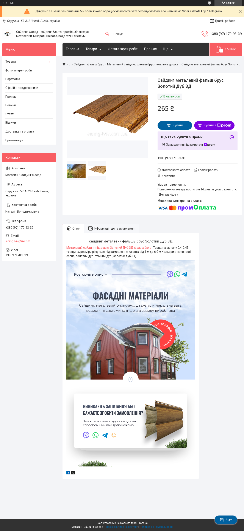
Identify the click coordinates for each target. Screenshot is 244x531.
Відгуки (10, 122)
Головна (72, 49)
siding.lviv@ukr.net (17, 241)
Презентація (14, 140)
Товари (91, 49)
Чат (226, 520)
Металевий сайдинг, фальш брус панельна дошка (142, 64)
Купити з (217, 125)
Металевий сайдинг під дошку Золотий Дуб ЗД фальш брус (109, 247)
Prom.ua (143, 523)
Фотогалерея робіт (18, 70)
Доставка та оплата (19, 131)
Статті (9, 114)
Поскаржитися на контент (122, 526)
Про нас (150, 49)
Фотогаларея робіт (123, 49)
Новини (10, 105)
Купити (178, 125)
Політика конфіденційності (156, 526)
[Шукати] (107, 34)
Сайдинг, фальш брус (89, 64)
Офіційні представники (21, 88)
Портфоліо (12, 79)
